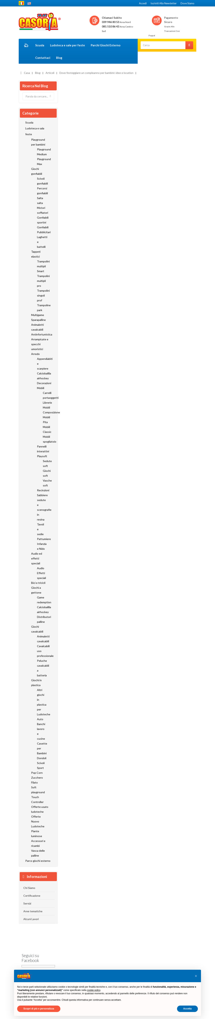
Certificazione (31, 895)
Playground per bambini (38, 142)
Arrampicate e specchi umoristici (39, 344)
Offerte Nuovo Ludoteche (37, 821)
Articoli (50, 72)
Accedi (143, 3)
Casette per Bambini (41, 748)
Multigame (37, 315)
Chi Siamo (29, 887)
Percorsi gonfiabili (41, 191)
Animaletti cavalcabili (37, 327)
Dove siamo (187, 3)
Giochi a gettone (36, 590)
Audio (40, 568)
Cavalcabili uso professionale (41, 650)
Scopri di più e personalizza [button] (38, 1008)
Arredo (35, 354)
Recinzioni (41, 490)
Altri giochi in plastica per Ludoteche (41, 702)
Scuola (39, 45)
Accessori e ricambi (38, 843)
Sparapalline (38, 319)
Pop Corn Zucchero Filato (37, 777)
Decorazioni (41, 383)
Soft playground (38, 790)
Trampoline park (41, 307)
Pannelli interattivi (41, 449)
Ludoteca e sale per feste (67, 45)
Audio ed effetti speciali (36, 558)
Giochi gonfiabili (36, 171)
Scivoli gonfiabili (41, 181)
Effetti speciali (41, 575)
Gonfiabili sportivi (41, 220)
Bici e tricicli (38, 582)
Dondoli (41, 758)
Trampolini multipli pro (41, 280)
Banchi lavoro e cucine (41, 731)
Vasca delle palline (38, 853)
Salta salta (40, 200)
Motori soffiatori (41, 210)
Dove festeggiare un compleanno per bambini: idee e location (96, 72)
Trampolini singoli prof (41, 295)
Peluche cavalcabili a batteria (41, 668)
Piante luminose (36, 833)
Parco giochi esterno (37, 860)
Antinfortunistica (39, 334)
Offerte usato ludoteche (39, 809)
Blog (59, 57)
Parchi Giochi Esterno (105, 45)
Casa (27, 72)
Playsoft (41, 456)
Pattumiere (41, 539)
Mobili (40, 388)
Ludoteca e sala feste (34, 131)
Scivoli (41, 763)
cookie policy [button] (93, 990)
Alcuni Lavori (31, 919)
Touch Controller (37, 799)
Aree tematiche (32, 911)
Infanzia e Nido (41, 546)
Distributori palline (41, 619)
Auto (40, 719)
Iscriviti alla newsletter (164, 3)
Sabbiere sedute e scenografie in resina (41, 507)
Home (25, 45)
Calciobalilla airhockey (41, 376)
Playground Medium (41, 152)
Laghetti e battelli (41, 241)
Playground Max (41, 161)
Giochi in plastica (36, 682)
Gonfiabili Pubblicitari (41, 230)
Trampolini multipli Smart (41, 266)
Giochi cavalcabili (37, 629)
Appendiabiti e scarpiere (41, 363)
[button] (196, 976)
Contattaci (42, 57)
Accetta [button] (187, 1008)
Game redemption (41, 600)
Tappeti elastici (36, 254)
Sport (40, 767)
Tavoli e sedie (40, 529)
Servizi (27, 903)
